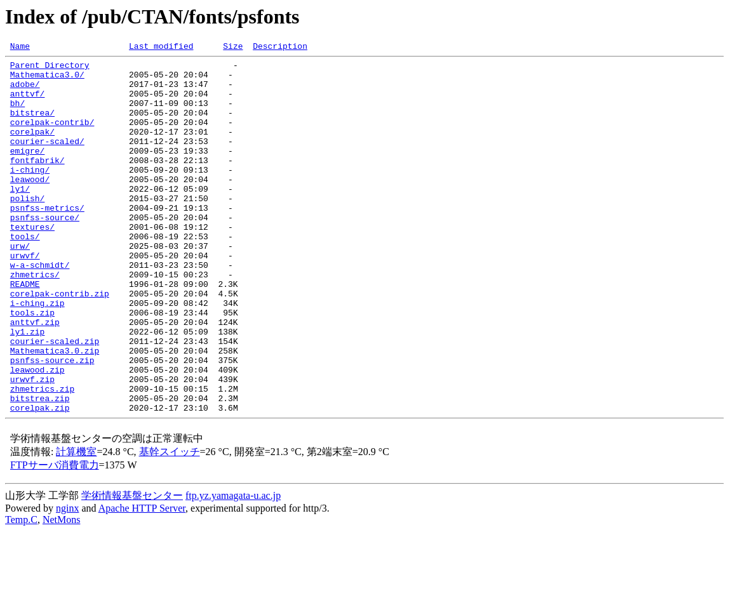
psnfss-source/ (44, 251)
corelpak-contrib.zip (59, 342)
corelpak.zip (40, 480)
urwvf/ (25, 297)
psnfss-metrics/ (47, 240)
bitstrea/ (32, 125)
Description (280, 47)
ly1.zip (27, 388)
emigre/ (27, 171)
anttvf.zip (35, 377)
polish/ (27, 228)
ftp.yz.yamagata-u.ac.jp (233, 567)
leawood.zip (37, 434)
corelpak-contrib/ (52, 137)
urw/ (20, 285)
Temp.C (21, 591)
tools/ (25, 274)
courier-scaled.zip (54, 400)
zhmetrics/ (35, 320)
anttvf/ (27, 103)
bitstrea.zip (40, 468)
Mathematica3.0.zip (54, 411)
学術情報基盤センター (132, 567)
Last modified (161, 47)
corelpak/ (32, 148)
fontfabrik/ (37, 183)
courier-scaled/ (47, 160)
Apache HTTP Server (141, 580)
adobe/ (25, 91)
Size (233, 47)
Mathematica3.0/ (47, 80)
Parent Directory (50, 68)
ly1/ (20, 217)
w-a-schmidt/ (40, 308)
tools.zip (32, 365)
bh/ (17, 114)
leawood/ (30, 205)
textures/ (32, 262)
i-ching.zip (37, 354)
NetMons (62, 591)
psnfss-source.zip (52, 422)
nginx (67, 580)
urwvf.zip (32, 445)
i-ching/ (30, 194)
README (25, 331)
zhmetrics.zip (42, 457)
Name (20, 47)
